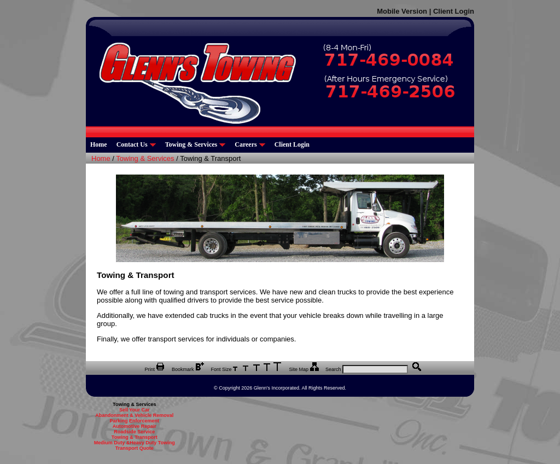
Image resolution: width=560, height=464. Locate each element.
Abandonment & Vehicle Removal (134, 415)
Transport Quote (134, 448)
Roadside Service (134, 431)
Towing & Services (195, 144)
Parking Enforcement (134, 421)
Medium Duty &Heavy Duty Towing (134, 442)
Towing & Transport (135, 437)
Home (98, 144)
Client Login (453, 11)
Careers (250, 144)
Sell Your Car (134, 410)
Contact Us (136, 144)
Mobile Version (402, 11)
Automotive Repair (134, 426)
